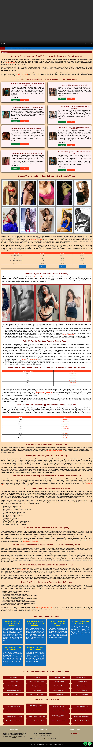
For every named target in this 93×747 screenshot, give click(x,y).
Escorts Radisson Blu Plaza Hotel (36, 716)
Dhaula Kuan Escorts (13, 694)
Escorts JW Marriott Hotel (81, 706)
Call (24, 100)
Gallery (7, 48)
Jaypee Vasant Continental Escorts (59, 716)
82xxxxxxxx (72, 375)
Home (2, 48)
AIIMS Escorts (36, 677)
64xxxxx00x (65, 431)
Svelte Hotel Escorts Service (81, 716)
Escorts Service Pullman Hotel (14, 721)
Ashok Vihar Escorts (81, 677)
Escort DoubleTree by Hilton (36, 711)
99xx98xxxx (72, 382)
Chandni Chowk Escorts (14, 686)
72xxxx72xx (72, 378)
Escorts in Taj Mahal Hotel (82, 721)
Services (13, 48)
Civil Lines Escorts (82, 686)
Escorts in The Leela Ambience (14, 716)
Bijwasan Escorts (59, 681)
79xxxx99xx (65, 435)
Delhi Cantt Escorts (82, 690)
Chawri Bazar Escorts (59, 686)
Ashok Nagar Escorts (59, 677)
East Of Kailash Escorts (82, 694)
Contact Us (28, 48)
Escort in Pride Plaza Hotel (36, 721)
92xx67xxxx (72, 380)
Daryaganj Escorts (36, 690)
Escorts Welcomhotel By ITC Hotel (36, 706)
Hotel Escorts (20, 48)
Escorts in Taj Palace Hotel (59, 711)
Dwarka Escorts (59, 694)
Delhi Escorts (13, 677)
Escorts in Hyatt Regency (59, 706)
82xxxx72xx (72, 385)
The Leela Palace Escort (81, 711)
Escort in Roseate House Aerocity (14, 711)
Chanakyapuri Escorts (81, 681)
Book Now (42, 266)
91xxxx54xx (65, 428)
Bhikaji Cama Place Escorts (36, 681)
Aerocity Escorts (58, 744)
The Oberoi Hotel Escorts (13, 706)
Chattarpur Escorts (36, 686)
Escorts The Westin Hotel (59, 721)
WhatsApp (15, 100)
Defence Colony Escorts (59, 690)
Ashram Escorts (14, 681)
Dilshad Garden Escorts (36, 694)
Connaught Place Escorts (13, 690)
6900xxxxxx (72, 373)
